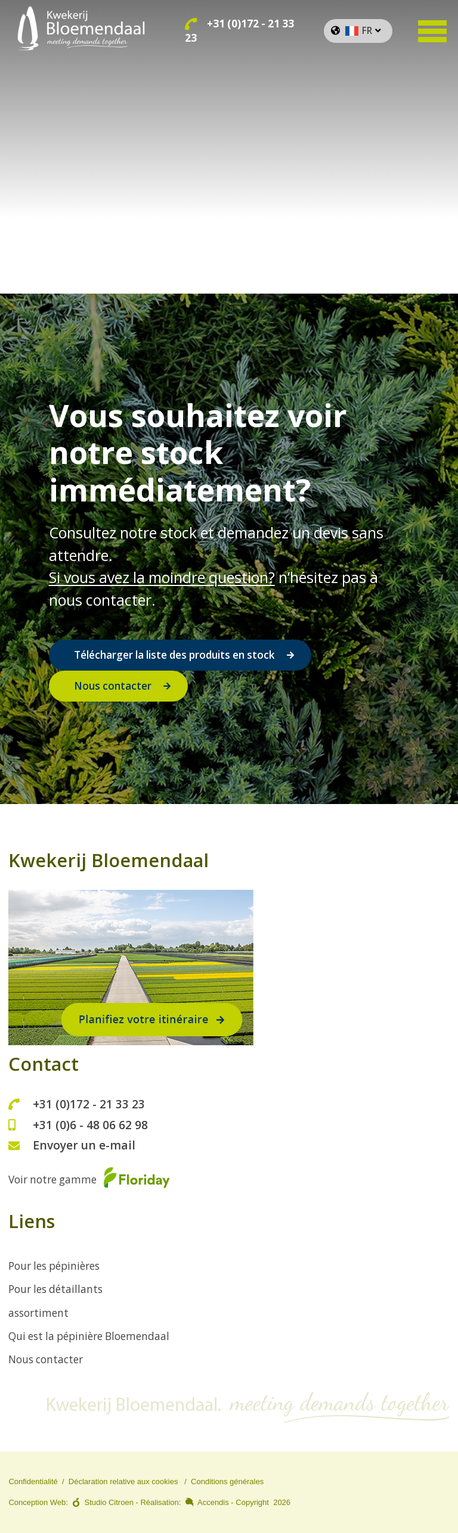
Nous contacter (112, 686)
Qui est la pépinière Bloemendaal (88, 1336)
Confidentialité (32, 1481)
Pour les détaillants (55, 1289)
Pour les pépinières (54, 1266)
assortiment (38, 1313)
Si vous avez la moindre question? (162, 577)
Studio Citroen (109, 1502)
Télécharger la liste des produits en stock (174, 655)
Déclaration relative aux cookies (123, 1481)
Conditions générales (227, 1481)
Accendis (213, 1502)
